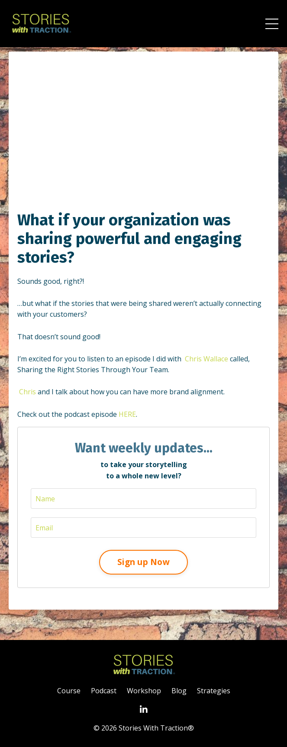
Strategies (213, 690)
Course (69, 690)
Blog (179, 690)
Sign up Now (143, 562)
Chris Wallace (206, 359)
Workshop (144, 690)
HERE (127, 414)
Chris (27, 391)
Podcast (103, 690)
